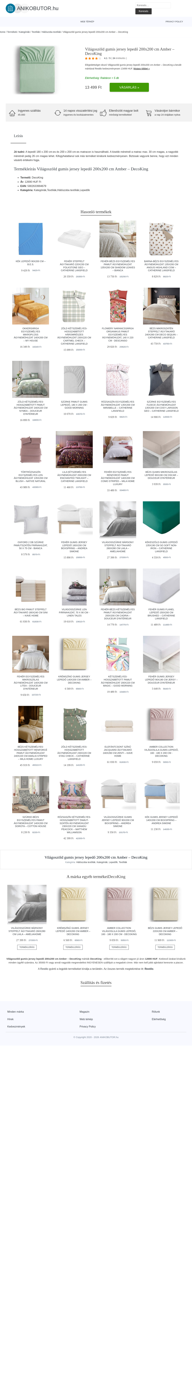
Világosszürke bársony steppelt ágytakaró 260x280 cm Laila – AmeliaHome (26, 931)
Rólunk (156, 1011)
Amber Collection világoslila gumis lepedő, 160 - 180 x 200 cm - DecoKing (119, 931)
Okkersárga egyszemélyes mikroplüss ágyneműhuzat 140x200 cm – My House (31, 334)
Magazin (84, 1011)
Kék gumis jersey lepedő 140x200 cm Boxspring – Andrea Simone (161, 820)
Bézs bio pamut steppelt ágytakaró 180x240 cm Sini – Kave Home (31, 612)
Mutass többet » (141, 68)
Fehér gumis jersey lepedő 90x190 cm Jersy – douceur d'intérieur (161, 679)
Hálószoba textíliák (51, 32)
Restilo (98, 68)
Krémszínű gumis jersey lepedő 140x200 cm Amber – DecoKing (74, 679)
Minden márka (15, 1011)
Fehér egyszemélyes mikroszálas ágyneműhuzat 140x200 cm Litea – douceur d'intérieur (31, 682)
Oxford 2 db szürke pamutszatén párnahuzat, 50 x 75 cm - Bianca (31, 545)
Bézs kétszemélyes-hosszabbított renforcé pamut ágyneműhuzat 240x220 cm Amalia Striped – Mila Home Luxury (31, 752)
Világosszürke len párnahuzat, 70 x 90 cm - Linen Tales (74, 612)
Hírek (10, 1019)
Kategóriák (24, 32)
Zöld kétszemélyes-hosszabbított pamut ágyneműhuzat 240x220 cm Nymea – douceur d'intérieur (31, 407)
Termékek (12, 32)
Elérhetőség (159, 1019)
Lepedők (113, 862)
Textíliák (36, 32)
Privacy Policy (174, 21)
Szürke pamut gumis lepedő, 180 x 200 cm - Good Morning (74, 404)
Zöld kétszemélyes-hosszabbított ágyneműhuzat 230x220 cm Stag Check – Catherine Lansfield (74, 752)
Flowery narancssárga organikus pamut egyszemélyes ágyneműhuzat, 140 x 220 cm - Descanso (118, 334)
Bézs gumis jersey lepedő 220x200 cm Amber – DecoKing (165, 931)
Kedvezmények (16, 1026)
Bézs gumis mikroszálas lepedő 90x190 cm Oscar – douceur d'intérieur (161, 475)
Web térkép (87, 21)
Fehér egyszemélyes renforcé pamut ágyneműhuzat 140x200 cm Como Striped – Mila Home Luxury (118, 478)
